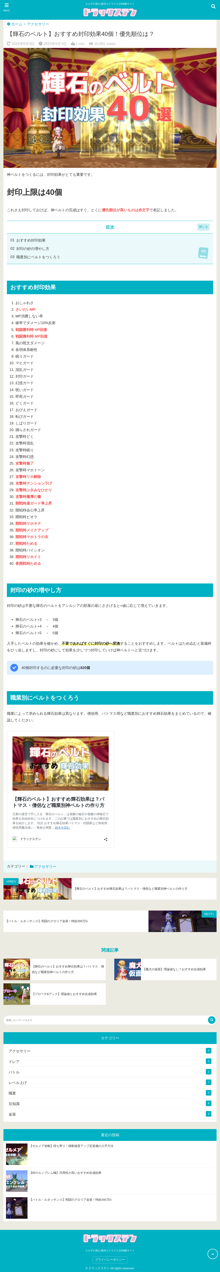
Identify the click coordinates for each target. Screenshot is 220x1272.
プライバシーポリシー (110, 1259)
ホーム (14, 24)
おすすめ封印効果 (31, 240)
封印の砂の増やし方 (32, 249)
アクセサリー (38, 24)
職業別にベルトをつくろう (38, 257)
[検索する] (211, 1020)
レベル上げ (18, 1083)
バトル (14, 1072)
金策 (12, 1114)
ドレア (14, 1062)
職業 (12, 1093)
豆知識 (14, 1104)
